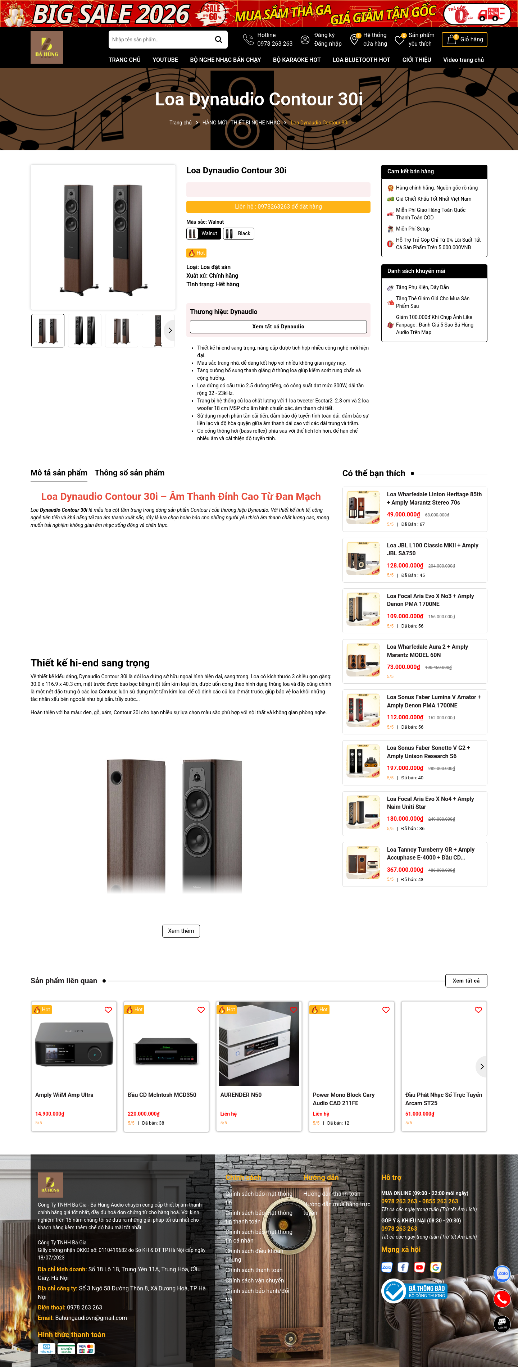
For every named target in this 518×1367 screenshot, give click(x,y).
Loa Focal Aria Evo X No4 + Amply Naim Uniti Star (430, 803)
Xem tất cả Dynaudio (279, 326)
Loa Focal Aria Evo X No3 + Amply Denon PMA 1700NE (430, 600)
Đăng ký (324, 35)
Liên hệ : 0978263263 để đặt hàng (278, 206)
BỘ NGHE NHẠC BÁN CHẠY (225, 59)
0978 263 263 (84, 1307)
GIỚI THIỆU (417, 59)
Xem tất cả (466, 981)
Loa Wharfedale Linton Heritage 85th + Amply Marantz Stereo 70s (434, 498)
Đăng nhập (328, 43)
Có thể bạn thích (374, 473)
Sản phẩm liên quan (64, 980)
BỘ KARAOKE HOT (297, 59)
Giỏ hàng (471, 39)
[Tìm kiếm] (219, 40)
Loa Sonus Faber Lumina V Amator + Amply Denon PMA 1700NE (434, 701)
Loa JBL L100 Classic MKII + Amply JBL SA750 (432, 549)
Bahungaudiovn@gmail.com (91, 1317)
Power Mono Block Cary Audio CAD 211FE (344, 1099)
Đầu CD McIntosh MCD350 (162, 1095)
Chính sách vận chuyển (255, 1280)
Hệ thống (375, 40)
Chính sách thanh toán (254, 1270)
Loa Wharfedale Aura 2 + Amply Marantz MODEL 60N (427, 650)
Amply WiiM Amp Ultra (64, 1095)
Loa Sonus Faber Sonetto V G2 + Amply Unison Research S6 (428, 751)
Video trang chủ (463, 59)
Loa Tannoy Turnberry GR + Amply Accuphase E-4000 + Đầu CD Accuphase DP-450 (431, 854)
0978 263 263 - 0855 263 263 (419, 1201)
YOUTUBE (165, 59)
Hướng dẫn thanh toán (331, 1193)
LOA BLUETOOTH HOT (361, 59)
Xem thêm (181, 931)
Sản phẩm (422, 40)
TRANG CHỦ (125, 59)
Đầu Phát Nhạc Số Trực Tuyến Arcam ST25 (443, 1099)
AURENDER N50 (241, 1095)
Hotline (275, 40)
